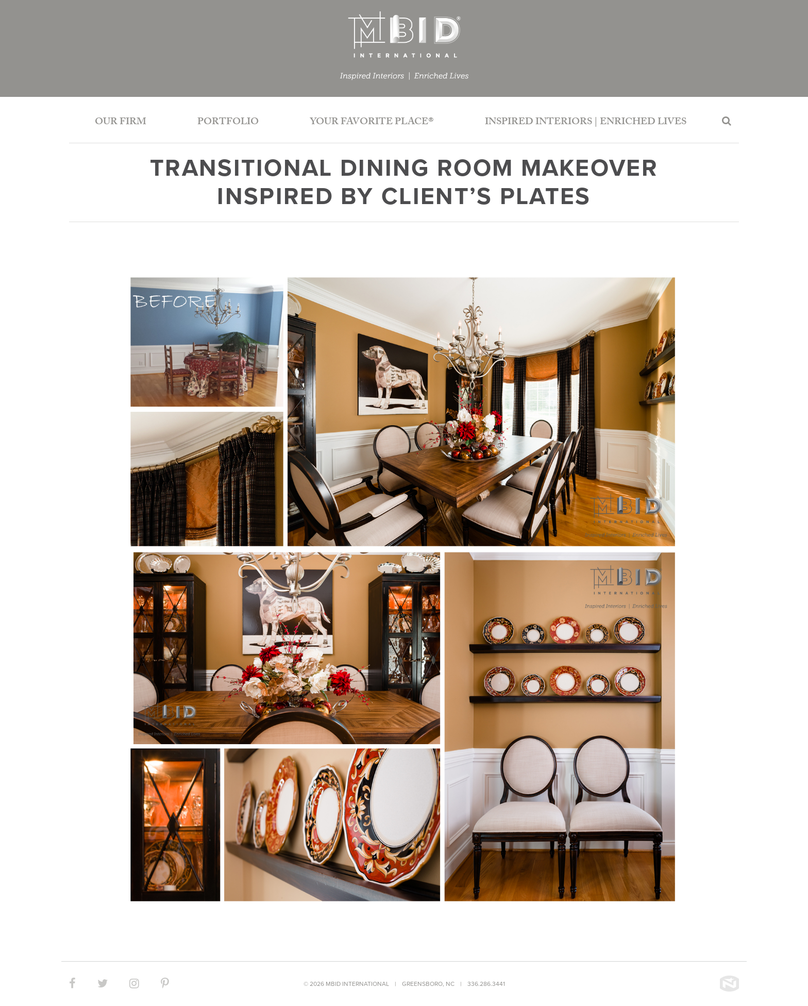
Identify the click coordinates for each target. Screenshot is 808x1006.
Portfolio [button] (228, 122)
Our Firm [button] (120, 122)
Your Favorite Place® (372, 122)
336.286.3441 (486, 983)
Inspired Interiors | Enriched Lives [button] (585, 122)
